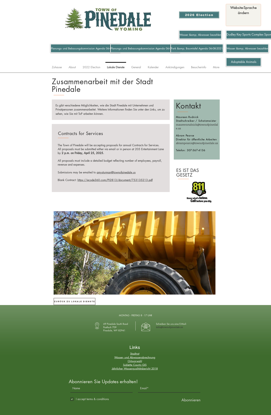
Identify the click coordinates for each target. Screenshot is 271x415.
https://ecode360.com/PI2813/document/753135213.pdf (115, 180)
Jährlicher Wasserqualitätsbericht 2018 (135, 368)
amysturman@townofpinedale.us (116, 172)
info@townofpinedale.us (169, 327)
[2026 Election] (199, 14)
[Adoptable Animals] (243, 62)
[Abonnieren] (191, 400)
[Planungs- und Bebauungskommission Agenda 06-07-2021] (85, 48)
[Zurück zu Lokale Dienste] (74, 301)
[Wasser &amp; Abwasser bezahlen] (200, 34)
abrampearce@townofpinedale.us (197, 143)
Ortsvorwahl (135, 361)
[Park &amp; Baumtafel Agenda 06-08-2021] (196, 48)
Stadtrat (134, 353)
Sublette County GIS (135, 365)
